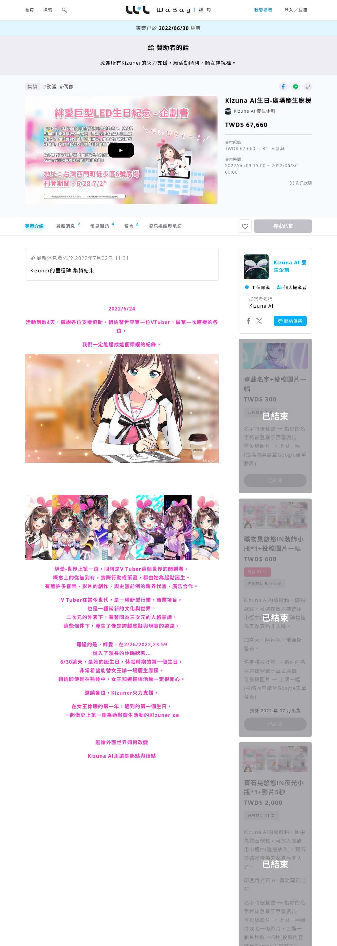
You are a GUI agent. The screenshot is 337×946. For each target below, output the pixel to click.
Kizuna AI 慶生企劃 (254, 111)
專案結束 (283, 227)
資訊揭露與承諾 (185, 227)
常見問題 (113, 227)
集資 (33, 86)
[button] (64, 10)
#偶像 (66, 86)
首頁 (29, 10)
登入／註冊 (296, 10)
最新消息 (74, 227)
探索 (48, 10)
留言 (147, 227)
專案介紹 (35, 227)
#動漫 (50, 86)
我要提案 (263, 10)
